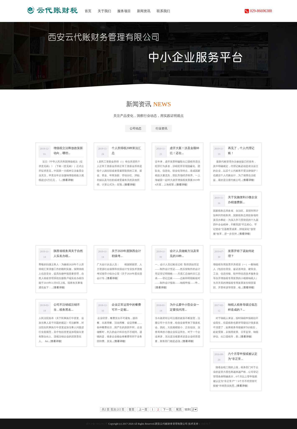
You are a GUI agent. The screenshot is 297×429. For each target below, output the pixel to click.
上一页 (143, 409)
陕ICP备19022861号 (97, 423)
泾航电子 (206, 423)
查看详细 (68, 180)
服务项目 (124, 11)
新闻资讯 (143, 11)
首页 (88, 11)
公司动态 (135, 128)
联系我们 (163, 11)
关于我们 (104, 11)
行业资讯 (161, 128)
